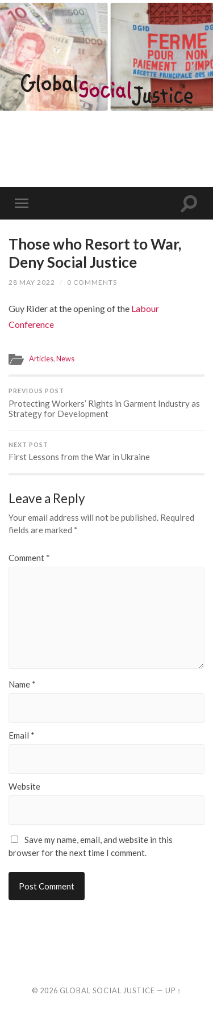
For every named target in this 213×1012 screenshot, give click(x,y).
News (65, 358)
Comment (29, 558)
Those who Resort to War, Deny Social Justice (95, 253)
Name (22, 684)
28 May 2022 (32, 282)
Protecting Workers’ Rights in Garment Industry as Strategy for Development (106, 403)
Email (22, 735)
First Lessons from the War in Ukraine (106, 451)
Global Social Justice (107, 990)
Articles (41, 358)
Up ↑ (173, 990)
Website (24, 786)
